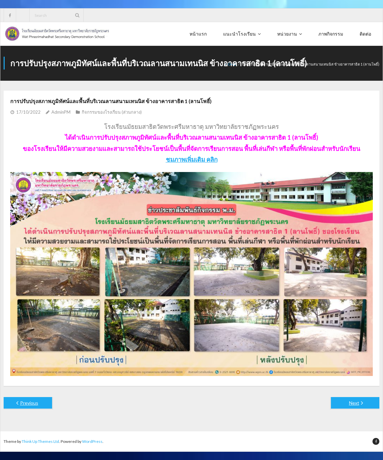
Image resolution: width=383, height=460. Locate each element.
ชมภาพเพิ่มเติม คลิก (192, 159)
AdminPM (61, 112)
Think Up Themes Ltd (40, 441)
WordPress (92, 441)
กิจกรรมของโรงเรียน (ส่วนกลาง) (112, 112)
